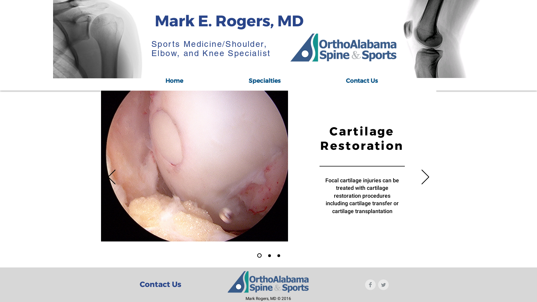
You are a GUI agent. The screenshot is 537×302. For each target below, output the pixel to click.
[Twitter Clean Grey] (383, 284)
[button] (264, 81)
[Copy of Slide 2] (278, 255)
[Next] (425, 177)
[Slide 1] (259, 255)
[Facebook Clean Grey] (370, 284)
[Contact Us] (160, 284)
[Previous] (111, 177)
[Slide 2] (269, 255)
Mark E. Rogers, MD (229, 20)
